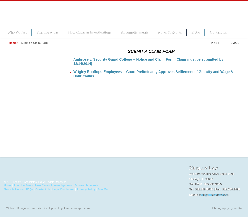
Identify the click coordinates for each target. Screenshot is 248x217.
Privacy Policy (86, 189)
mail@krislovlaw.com (213, 194)
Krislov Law (38, 14)
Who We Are (17, 32)
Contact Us (218, 32)
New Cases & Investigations (89, 32)
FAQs (195, 32)
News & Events (169, 32)
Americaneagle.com (77, 208)
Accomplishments (134, 32)
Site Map (103, 189)
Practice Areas (47, 32)
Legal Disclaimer (63, 189)
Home (7, 185)
